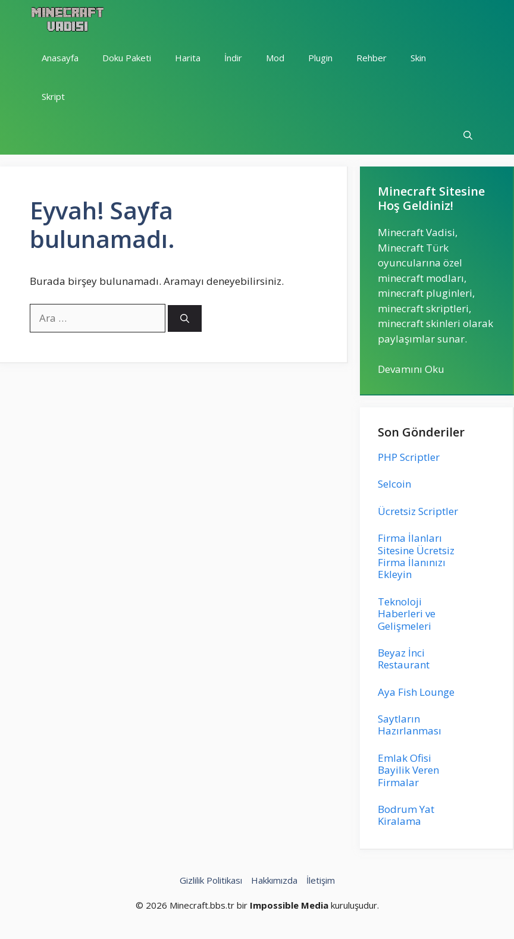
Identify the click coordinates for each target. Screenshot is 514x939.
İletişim (320, 880)
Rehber (371, 58)
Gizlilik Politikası (211, 880)
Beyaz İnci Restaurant (404, 658)
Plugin (320, 58)
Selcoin (394, 484)
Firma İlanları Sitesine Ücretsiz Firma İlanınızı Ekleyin (416, 556)
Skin (418, 58)
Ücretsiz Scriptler (418, 511)
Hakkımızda (274, 880)
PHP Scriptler (409, 457)
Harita (187, 58)
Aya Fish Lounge (416, 692)
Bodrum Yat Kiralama (406, 815)
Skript (53, 96)
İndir (233, 58)
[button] (468, 135)
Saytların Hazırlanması (409, 724)
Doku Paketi (126, 58)
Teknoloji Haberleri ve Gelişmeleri (406, 614)
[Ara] (185, 318)
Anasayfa (60, 58)
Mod (275, 58)
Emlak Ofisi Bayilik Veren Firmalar (408, 770)
